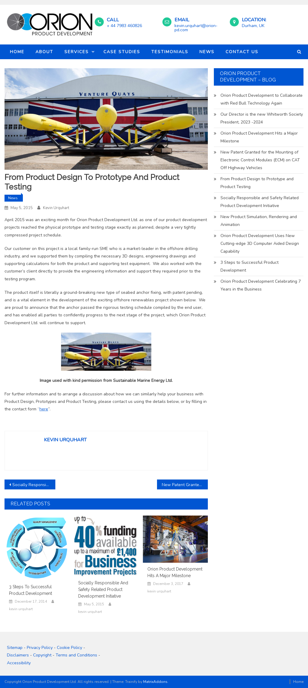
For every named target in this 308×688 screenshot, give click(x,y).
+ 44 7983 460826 (124, 26)
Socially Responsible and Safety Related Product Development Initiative (33, 485)
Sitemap (15, 647)
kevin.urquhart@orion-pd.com (195, 28)
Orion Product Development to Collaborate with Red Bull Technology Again (261, 99)
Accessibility (19, 663)
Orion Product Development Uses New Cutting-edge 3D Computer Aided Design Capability (259, 243)
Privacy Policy (40, 647)
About (44, 52)
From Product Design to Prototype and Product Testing (257, 183)
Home (17, 52)
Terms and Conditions (76, 655)
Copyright (42, 655)
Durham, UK (253, 26)
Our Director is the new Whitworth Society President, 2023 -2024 (261, 118)
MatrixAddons (155, 681)
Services (76, 52)
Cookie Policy (69, 647)
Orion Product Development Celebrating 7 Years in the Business (260, 285)
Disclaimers (18, 655)
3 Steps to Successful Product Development (30, 590)
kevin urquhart (56, 208)
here (43, 409)
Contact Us (242, 52)
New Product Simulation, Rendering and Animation (258, 220)
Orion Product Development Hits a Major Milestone (174, 572)
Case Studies (121, 52)
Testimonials (169, 52)
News (206, 52)
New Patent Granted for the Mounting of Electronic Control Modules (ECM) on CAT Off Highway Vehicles (185, 485)
